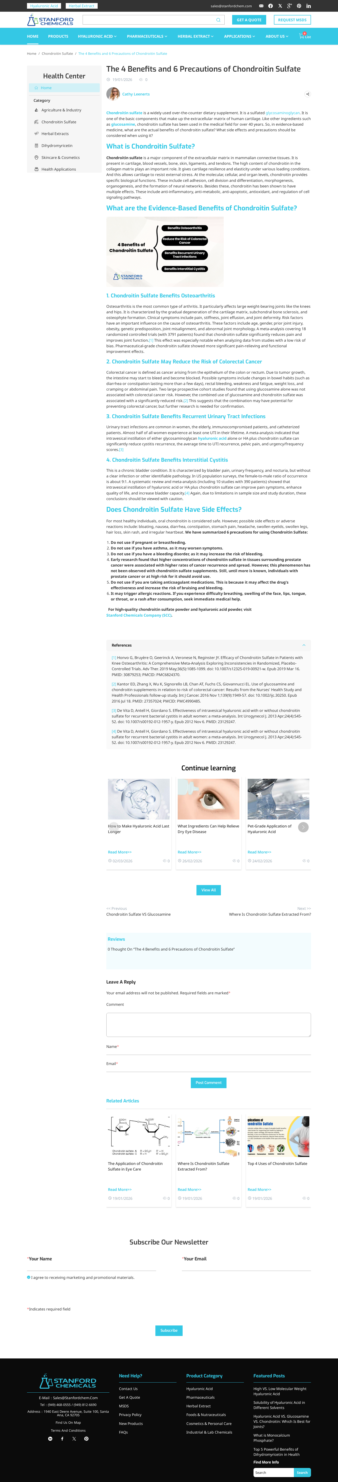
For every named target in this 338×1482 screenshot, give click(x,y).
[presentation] (62, 1293)
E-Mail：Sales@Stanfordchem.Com (68, 1397)
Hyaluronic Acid (44, 5)
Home (31, 53)
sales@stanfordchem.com (231, 6)
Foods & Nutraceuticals (204, 1412)
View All (208, 890)
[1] (151, 340)
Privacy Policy (130, 1412)
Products (58, 36)
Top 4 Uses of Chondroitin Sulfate (277, 1163)
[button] (303, 827)
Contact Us (127, 1388)
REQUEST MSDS (292, 19)
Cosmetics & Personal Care (207, 1420)
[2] (186, 400)
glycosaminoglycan (283, 112)
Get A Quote (128, 1396)
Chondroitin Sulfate (57, 53)
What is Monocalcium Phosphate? (280, 1430)
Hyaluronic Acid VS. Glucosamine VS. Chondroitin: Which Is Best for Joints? (280, 1417)
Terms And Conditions (68, 1430)
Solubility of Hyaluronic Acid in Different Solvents (278, 1403)
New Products (130, 1420)
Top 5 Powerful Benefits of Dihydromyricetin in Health (275, 1440)
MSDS (123, 1404)
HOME (32, 36)
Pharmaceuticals (147, 36)
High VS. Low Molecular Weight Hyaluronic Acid (278, 1390)
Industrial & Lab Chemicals (207, 1428)
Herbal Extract (81, 5)
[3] (121, 449)
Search (304, 1460)
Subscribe (169, 1330)
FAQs (123, 1428)
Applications (240, 36)
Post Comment (209, 1082)
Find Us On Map (68, 1422)
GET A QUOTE (249, 19)
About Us (277, 36)
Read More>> (120, 852)
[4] (187, 493)
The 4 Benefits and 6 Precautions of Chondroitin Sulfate (122, 53)
